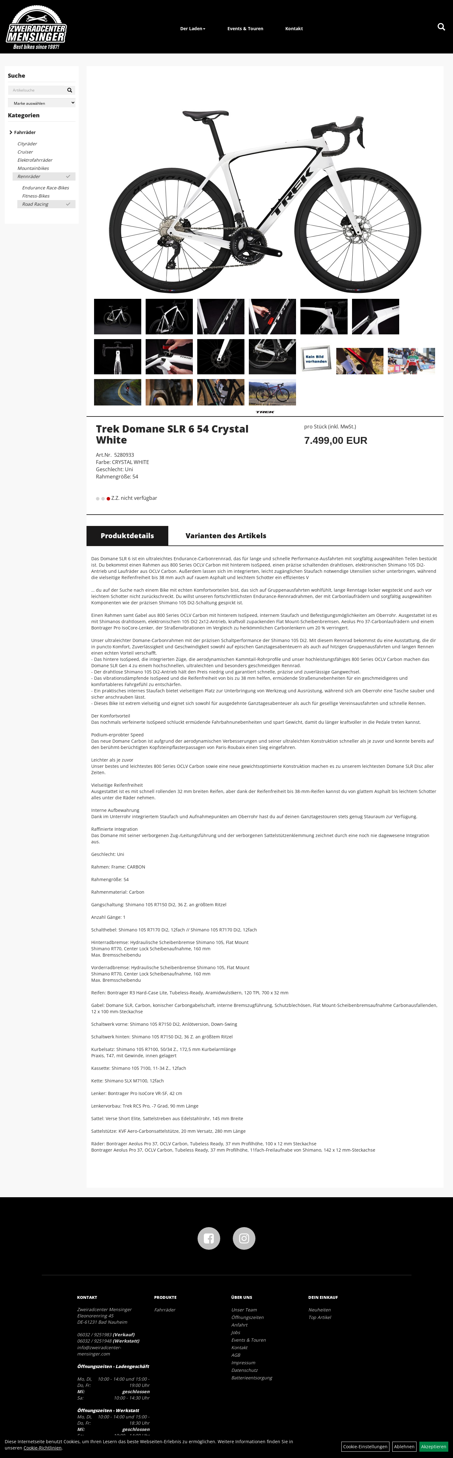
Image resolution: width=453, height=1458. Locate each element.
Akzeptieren (433, 1447)
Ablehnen (404, 1447)
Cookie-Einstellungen (365, 1447)
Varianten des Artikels (226, 535)
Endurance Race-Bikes (45, 188)
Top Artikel (319, 1317)
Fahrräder (25, 132)
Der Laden (192, 28)
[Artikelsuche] (441, 27)
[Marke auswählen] (42, 102)
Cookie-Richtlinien (43, 1448)
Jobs (235, 1332)
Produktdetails (127, 535)
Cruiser (25, 152)
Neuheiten (319, 1310)
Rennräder (28, 176)
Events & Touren (245, 28)
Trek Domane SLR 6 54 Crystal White (172, 434)
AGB (235, 1355)
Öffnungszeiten (247, 1317)
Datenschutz (244, 1370)
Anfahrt (239, 1325)
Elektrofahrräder (34, 160)
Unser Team (244, 1310)
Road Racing (35, 204)
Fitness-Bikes (35, 196)
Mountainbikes (33, 168)
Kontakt (294, 28)
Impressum (243, 1363)
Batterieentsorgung (251, 1378)
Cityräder (27, 144)
